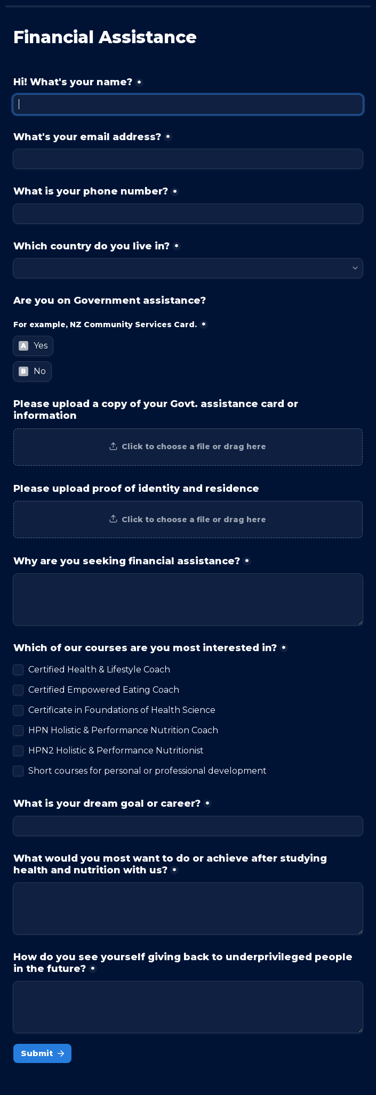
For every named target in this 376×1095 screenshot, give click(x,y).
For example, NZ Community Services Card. (105, 324)
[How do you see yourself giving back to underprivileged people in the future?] (188, 1007)
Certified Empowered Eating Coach (103, 690)
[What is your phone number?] (188, 213)
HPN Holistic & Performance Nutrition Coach (123, 730)
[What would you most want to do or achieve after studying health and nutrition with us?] (188, 908)
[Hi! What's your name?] (188, 104)
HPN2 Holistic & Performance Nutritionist (116, 751)
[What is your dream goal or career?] (188, 826)
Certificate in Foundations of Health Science (121, 710)
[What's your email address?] (188, 158)
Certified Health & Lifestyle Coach (99, 670)
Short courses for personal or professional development (147, 771)
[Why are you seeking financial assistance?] (188, 599)
